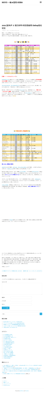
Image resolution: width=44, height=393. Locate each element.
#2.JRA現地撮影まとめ (8, 336)
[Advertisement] (22, 14)
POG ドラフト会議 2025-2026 (9, 370)
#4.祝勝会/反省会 (7, 338)
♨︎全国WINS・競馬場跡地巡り (9, 355)
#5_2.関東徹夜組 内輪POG (8, 342)
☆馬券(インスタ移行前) (8, 353)
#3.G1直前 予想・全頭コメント (9, 337)
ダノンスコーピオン (22, 167)
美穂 (37, 368)
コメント (4, 281)
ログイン (5, 380)
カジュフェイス (35, 171)
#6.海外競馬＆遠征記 (7, 344)
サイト (3, 304)
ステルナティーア (5, 79)
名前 (3, 297)
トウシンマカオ (5, 184)
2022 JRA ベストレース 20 (8, 369)
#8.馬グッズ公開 (6, 348)
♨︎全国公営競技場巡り (8, 356)
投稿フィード (6, 382)
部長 (8, 30)
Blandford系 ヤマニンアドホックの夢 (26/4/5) (12, 321)
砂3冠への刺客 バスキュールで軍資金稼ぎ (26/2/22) (14, 373)
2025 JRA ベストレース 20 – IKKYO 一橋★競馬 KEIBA (27, 369)
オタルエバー (38, 179)
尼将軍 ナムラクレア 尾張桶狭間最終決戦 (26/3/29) (13, 324)
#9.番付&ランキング (7, 349)
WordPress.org (6, 385)
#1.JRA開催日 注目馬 (7, 334)
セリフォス (15, 167)
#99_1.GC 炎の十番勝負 (8, 352)
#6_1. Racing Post (7, 345)
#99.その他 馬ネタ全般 (8, 351)
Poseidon (27, 390)
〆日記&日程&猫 (6, 358)
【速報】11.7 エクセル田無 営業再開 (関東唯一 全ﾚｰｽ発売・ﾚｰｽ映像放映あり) (19, 368)
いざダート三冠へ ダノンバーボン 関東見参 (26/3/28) (14, 325)
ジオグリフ (4, 167)
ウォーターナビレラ (6, 85)
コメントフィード (7, 383)
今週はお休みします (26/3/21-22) (10, 327)
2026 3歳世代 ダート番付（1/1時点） (11, 365)
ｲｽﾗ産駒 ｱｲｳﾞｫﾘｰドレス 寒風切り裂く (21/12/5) (12, 270)
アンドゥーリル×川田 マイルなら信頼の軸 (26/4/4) (13, 323)
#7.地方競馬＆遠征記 (7, 347)
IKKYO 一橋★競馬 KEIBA (13, 2)
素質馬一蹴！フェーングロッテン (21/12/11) (32, 270)
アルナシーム (10, 168)
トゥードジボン (22, 171)
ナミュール (21, 89)
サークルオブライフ (15, 85)
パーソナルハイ (28, 92)
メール (4, 300)
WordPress (22, 390)
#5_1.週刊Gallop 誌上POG (14, 30)
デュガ (11, 219)
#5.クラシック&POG (7, 340)
